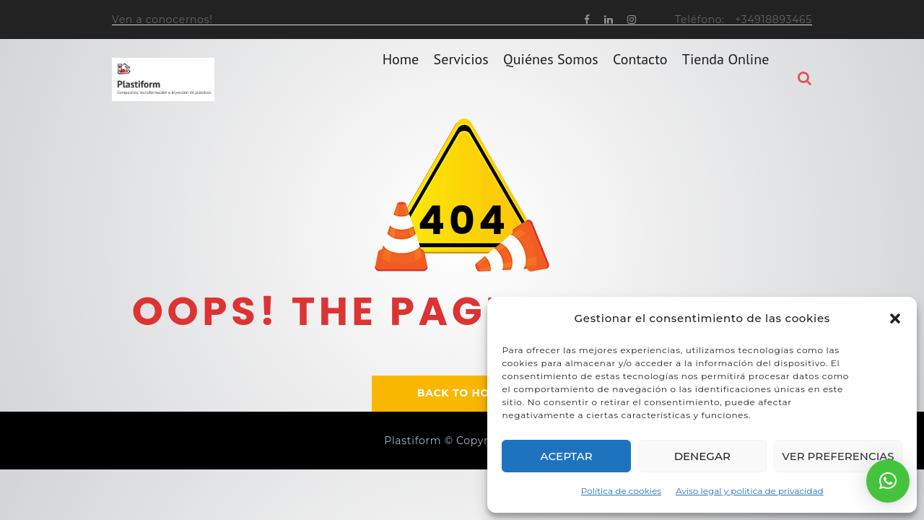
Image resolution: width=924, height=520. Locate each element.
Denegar (702, 456)
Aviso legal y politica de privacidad (750, 490)
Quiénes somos (550, 78)
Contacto (640, 78)
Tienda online (726, 78)
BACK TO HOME (462, 392)
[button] (895, 318)
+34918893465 (773, 19)
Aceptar (567, 456)
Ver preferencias (838, 456)
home (401, 78)
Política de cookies (621, 490)
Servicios (461, 78)
